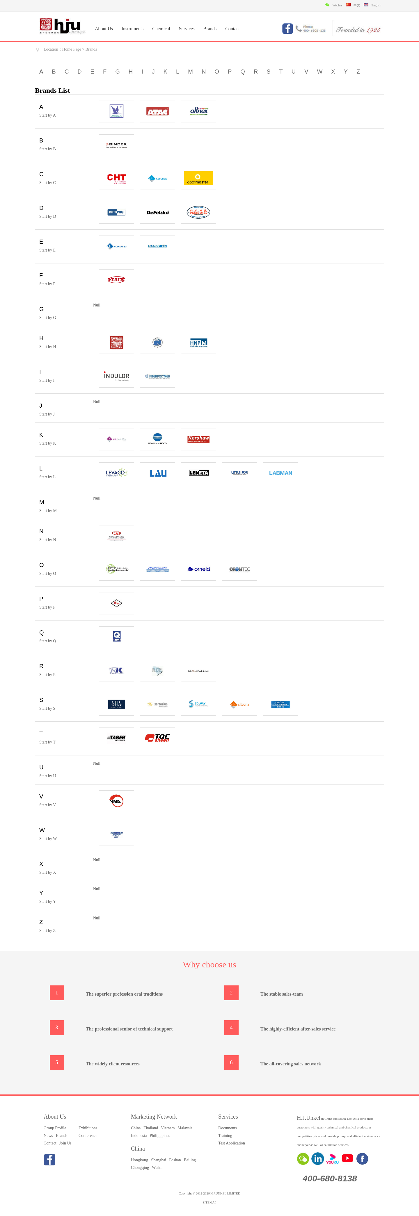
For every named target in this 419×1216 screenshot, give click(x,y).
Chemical (161, 28)
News (48, 1135)
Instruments (133, 28)
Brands (209, 28)
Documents (227, 1128)
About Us (104, 28)
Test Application (231, 1143)
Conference (88, 1135)
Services (187, 28)
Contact (232, 28)
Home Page (71, 49)
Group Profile (55, 1128)
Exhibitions (88, 1128)
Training (225, 1135)
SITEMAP (209, 1202)
